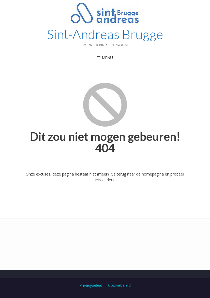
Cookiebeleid (119, 285)
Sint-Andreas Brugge (105, 34)
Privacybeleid (90, 285)
